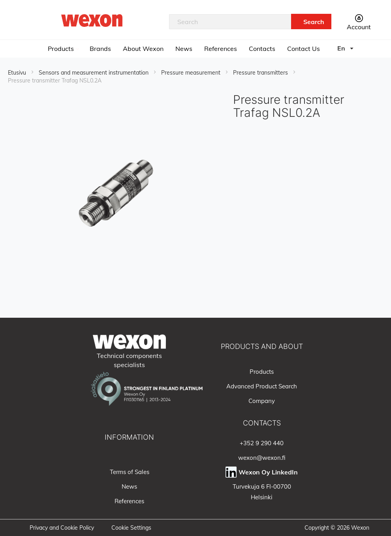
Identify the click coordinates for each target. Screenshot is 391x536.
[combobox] (230, 21)
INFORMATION (129, 437)
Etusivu (18, 72)
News (183, 48)
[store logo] (92, 20)
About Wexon (143, 48)
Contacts (262, 48)
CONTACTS (262, 423)
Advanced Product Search (261, 386)
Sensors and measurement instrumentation (94, 72)
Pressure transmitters (261, 72)
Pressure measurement (191, 72)
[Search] (311, 21)
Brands (100, 48)
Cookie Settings (131, 527)
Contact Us (303, 48)
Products (61, 48)
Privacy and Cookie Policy (62, 527)
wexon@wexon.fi (262, 457)
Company (261, 401)
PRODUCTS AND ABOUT (262, 346)
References (220, 48)
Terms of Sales (129, 472)
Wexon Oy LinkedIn (268, 472)
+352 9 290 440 (262, 443)
